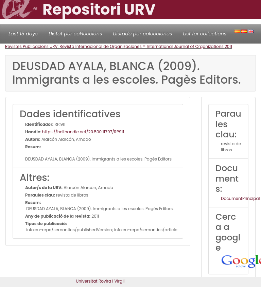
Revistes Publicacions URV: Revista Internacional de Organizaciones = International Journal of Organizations (115, 46)
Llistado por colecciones (142, 33)
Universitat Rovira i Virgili (100, 281)
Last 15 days (23, 33)
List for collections (204, 33)
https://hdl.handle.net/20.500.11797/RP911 (83, 132)
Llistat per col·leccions (75, 33)
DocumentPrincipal (240, 198)
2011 (228, 46)
